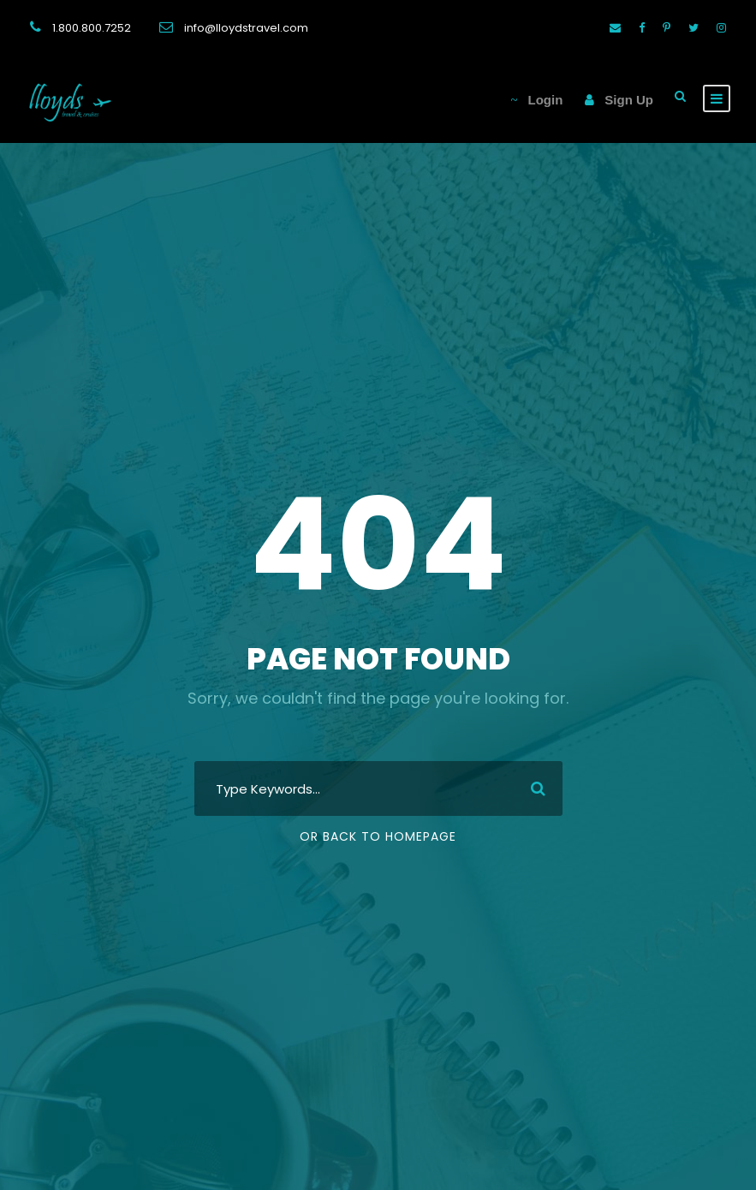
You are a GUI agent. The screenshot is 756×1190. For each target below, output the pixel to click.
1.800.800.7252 (91, 28)
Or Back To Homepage (378, 836)
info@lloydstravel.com (246, 28)
